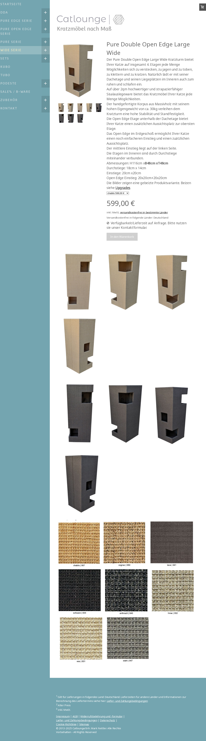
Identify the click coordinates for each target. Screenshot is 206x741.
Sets (7, 58)
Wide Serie (13, 50)
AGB (78, 716)
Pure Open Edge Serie (18, 31)
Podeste (11, 83)
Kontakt (11, 108)
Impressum (66, 716)
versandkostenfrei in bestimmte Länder (147, 212)
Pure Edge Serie (19, 20)
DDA (6, 12)
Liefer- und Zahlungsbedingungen (130, 701)
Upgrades (125, 188)
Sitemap (87, 724)
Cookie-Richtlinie (69, 724)
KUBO (8, 67)
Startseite (13, 4)
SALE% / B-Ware (18, 91)
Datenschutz (110, 720)
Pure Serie (13, 42)
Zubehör (11, 100)
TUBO (7, 75)
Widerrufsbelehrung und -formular (104, 716)
